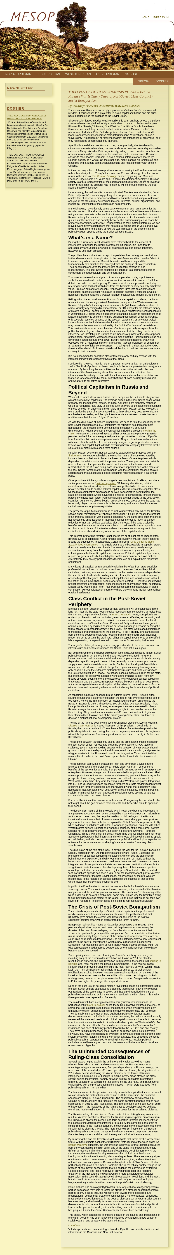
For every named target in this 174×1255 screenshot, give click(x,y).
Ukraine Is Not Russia (80, 725)
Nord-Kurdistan (18, 74)
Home (145, 17)
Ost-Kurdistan (107, 74)
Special (144, 81)
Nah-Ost (131, 74)
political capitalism (106, 483)
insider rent (75, 455)
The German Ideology (104, 176)
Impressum (161, 17)
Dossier (162, 81)
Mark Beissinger (96, 1005)
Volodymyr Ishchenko (85, 105)
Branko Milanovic (121, 614)
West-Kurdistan (78, 74)
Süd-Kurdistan (48, 74)
